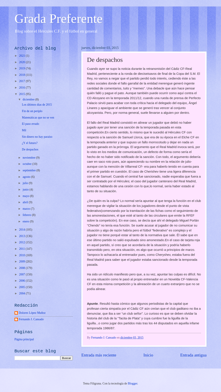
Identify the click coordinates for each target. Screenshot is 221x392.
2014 (22, 229)
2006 (22, 280)
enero (26, 221)
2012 (22, 242)
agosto (27, 176)
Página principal (24, 339)
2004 (22, 293)
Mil (24, 130)
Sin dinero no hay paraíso (37, 136)
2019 (22, 68)
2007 (22, 274)
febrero (27, 215)
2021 (22, 55)
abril (26, 202)
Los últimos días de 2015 (37, 104)
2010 (22, 255)
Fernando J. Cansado (31, 319)
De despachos (30, 149)
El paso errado (30, 123)
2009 (22, 261)
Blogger (132, 383)
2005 (22, 287)
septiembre (29, 170)
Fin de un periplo (32, 111)
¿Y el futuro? (29, 143)
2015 (22, 94)
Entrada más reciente (98, 355)
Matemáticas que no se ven (38, 117)
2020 (22, 62)
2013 (22, 236)
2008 (22, 268)
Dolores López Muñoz (32, 312)
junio (26, 189)
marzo (27, 208)
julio (26, 183)
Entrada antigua (193, 355)
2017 (22, 81)
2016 (22, 87)
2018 (22, 75)
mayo (26, 196)
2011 (22, 248)
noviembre (29, 157)
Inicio (148, 355)
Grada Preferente (58, 18)
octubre (27, 164)
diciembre (29, 99)
